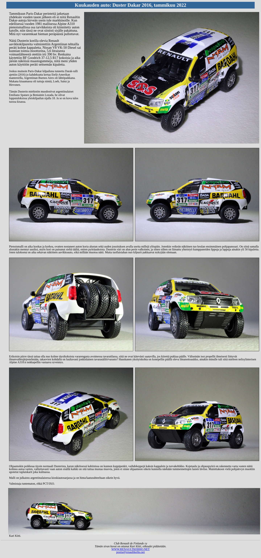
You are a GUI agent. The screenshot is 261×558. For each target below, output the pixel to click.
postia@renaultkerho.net (130, 552)
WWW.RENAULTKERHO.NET (130, 549)
